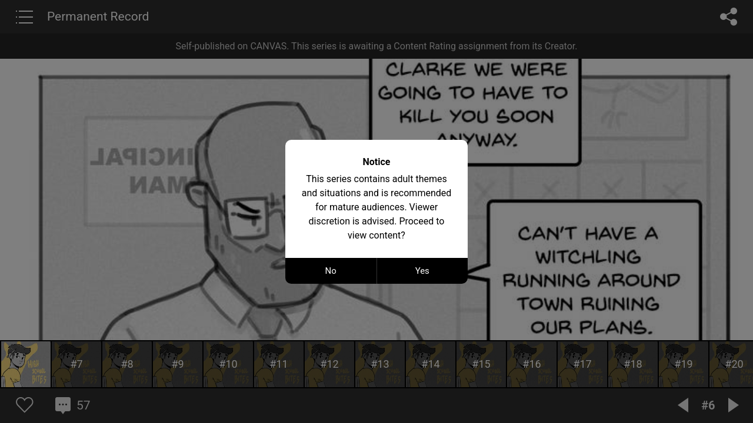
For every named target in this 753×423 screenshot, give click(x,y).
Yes (422, 271)
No (330, 271)
